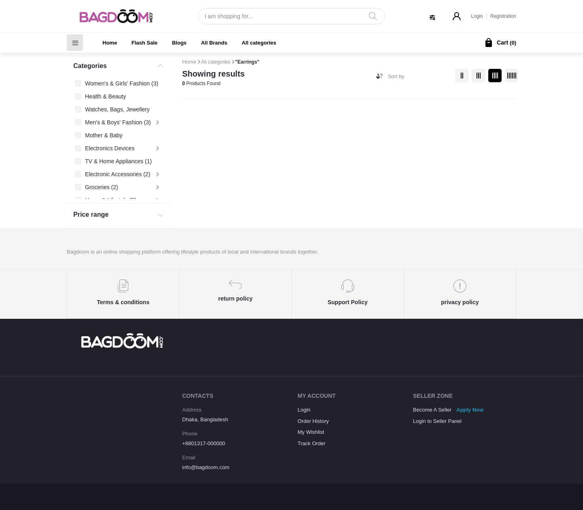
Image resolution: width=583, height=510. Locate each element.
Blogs (179, 43)
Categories (90, 65)
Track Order (312, 443)
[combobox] (418, 78)
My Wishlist (311, 432)
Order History (313, 421)
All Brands (214, 43)
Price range (91, 214)
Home (109, 43)
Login (477, 16)
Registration (503, 16)
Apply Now (469, 410)
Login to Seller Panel (437, 421)
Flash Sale (144, 43)
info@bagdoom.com (206, 467)
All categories (259, 43)
